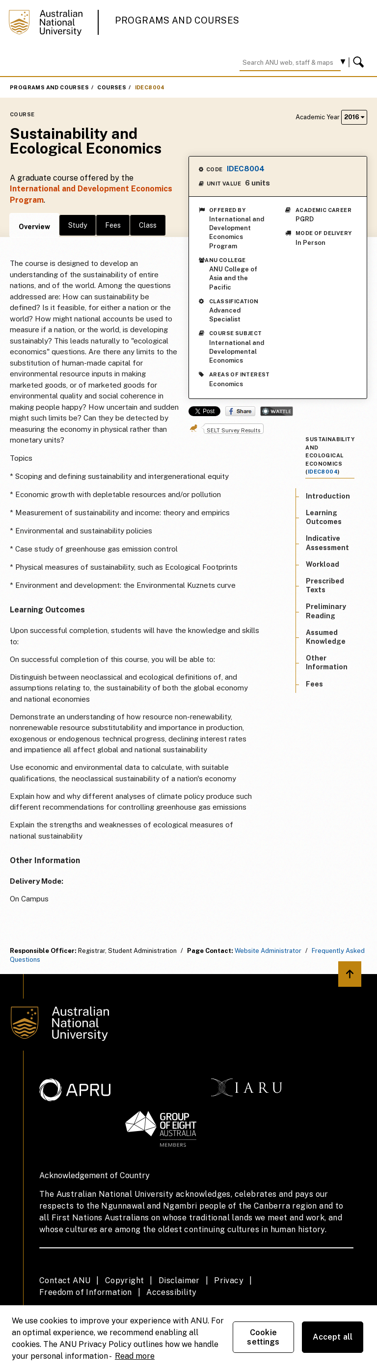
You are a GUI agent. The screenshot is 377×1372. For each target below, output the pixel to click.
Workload (322, 564)
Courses (111, 87)
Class (148, 225)
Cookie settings (263, 1337)
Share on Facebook (240, 411)
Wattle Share (276, 411)
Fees (113, 225)
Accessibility (171, 1292)
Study (77, 225)
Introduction (328, 496)
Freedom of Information (85, 1292)
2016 (354, 117)
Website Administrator (268, 950)
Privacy (228, 1280)
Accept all (333, 1337)
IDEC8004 (150, 87)
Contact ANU (64, 1280)
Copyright (124, 1280)
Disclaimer (179, 1280)
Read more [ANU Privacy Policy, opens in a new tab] (135, 1356)
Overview (34, 227)
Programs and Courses (177, 20)
